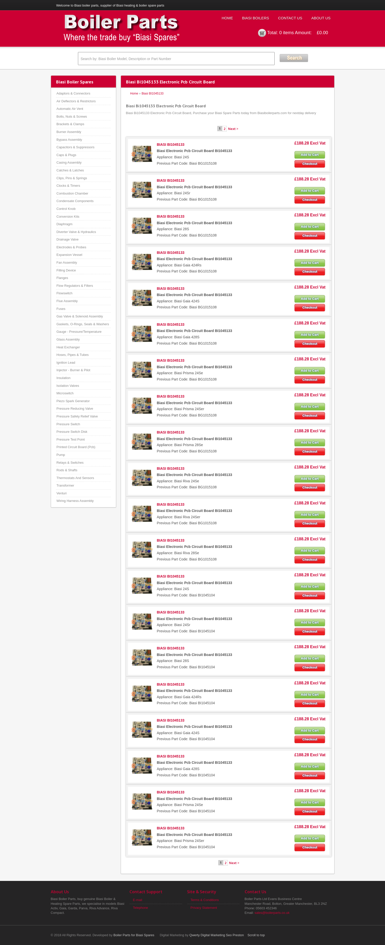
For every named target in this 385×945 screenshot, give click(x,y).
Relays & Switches (70, 462)
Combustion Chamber (72, 193)
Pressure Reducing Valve (75, 408)
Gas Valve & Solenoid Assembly (80, 316)
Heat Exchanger (68, 347)
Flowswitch (65, 293)
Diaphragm (65, 224)
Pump (61, 455)
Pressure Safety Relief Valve (77, 416)
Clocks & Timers (68, 185)
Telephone (140, 908)
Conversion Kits (68, 216)
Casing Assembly (69, 162)
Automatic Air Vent (70, 109)
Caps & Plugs (66, 155)
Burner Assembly (69, 132)
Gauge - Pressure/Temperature (79, 332)
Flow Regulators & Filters (75, 286)
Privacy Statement (204, 908)
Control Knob (66, 209)
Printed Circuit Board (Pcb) (76, 447)
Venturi (62, 493)
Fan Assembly (67, 262)
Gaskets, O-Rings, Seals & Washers (83, 324)
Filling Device (66, 270)
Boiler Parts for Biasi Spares (133, 935)
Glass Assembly (68, 339)
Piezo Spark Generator (73, 401)
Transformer (65, 485)
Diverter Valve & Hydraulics (76, 232)
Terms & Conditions (205, 900)
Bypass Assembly (69, 139)
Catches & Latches (70, 170)
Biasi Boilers (255, 18)
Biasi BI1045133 (152, 93)
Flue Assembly (67, 301)
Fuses (61, 309)
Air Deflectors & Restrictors (76, 101)
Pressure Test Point (71, 439)
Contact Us (290, 18)
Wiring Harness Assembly (75, 501)
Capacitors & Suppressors (76, 147)
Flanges (62, 278)
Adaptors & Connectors (73, 93)
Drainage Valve (68, 239)
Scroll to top (256, 935)
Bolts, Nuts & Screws (72, 116)
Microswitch (65, 393)
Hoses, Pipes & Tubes (73, 355)
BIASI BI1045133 (171, 145)
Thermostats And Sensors (75, 478)
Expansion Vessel (69, 255)
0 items (286, 32)
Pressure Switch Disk (72, 432)
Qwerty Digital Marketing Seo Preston (216, 935)
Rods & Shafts (67, 470)
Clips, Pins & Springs (72, 178)
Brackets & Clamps (70, 124)
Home (227, 18)
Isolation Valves (68, 386)
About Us (320, 18)
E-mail (137, 900)
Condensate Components (75, 201)
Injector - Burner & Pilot (73, 370)
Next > (233, 128)
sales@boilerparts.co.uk (271, 913)
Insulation (64, 378)
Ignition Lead (66, 362)
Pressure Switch (68, 424)
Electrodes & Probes (72, 247)
